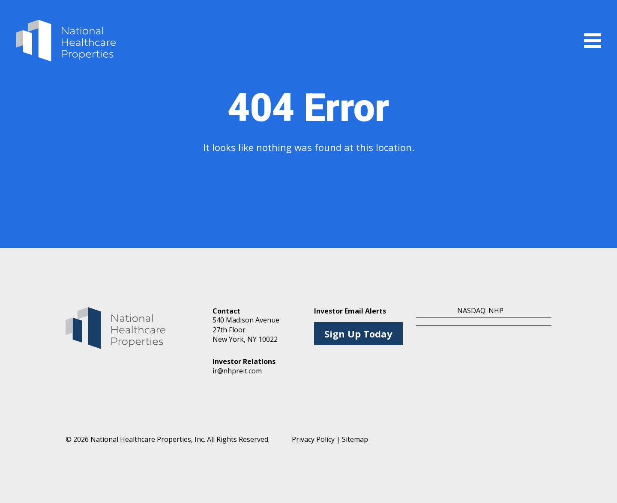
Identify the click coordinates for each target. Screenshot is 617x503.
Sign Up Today (358, 333)
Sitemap (355, 439)
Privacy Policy (313, 439)
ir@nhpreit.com (237, 371)
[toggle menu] (592, 40)
